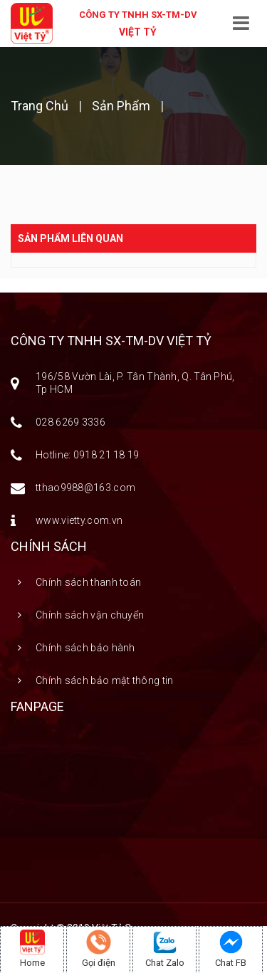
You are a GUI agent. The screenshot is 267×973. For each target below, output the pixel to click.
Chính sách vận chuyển (90, 615)
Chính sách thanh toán (88, 582)
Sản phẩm (121, 105)
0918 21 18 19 (106, 455)
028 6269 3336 (70, 422)
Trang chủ (41, 105)
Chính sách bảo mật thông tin (104, 680)
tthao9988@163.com (85, 487)
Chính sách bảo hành (85, 647)
